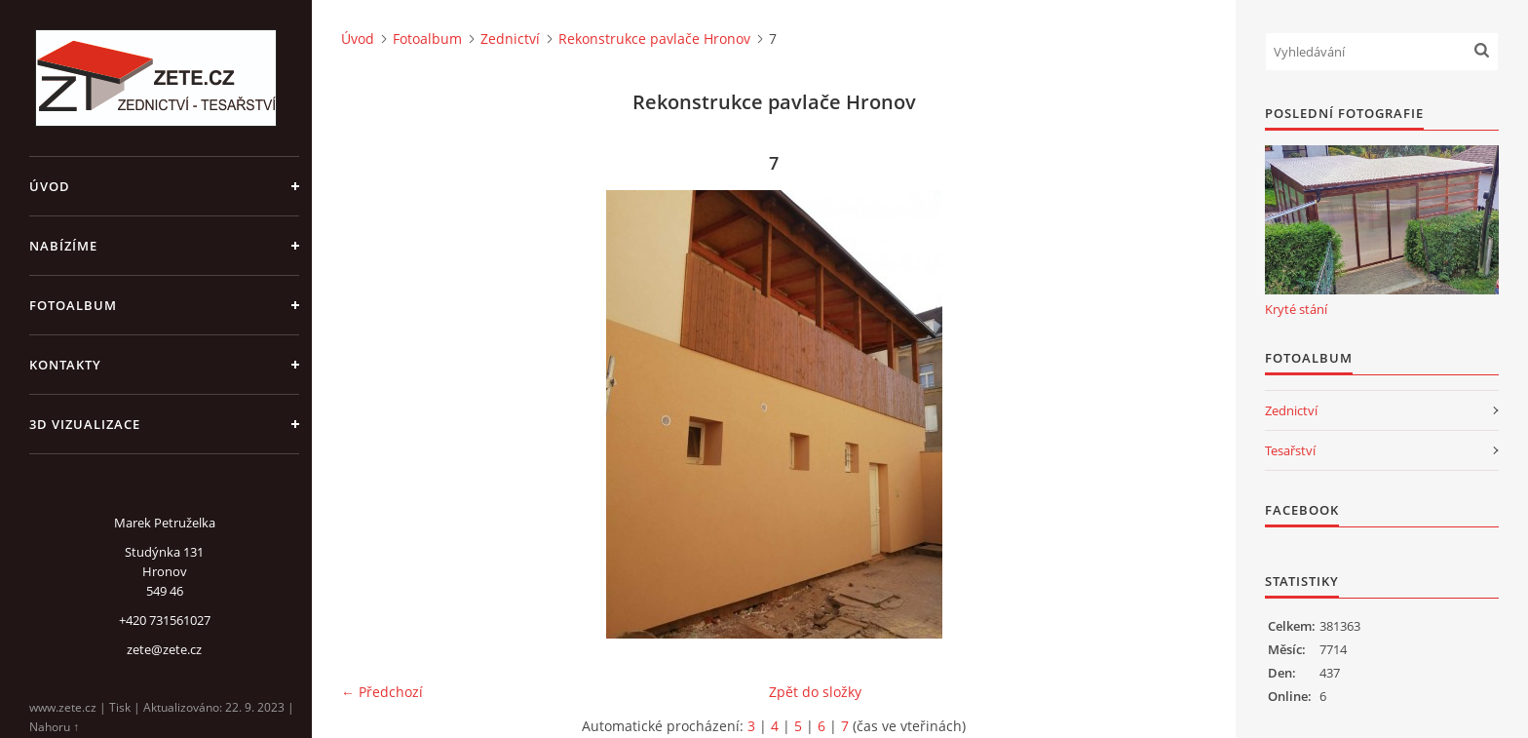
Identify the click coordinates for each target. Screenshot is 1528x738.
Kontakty (65, 364)
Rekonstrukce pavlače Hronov (654, 38)
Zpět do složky (815, 691)
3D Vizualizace (84, 424)
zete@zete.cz (164, 649)
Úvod (49, 186)
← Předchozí (382, 691)
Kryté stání (1296, 309)
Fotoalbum (73, 305)
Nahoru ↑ (54, 727)
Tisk (120, 707)
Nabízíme (63, 245)
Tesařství (1290, 450)
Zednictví (510, 38)
